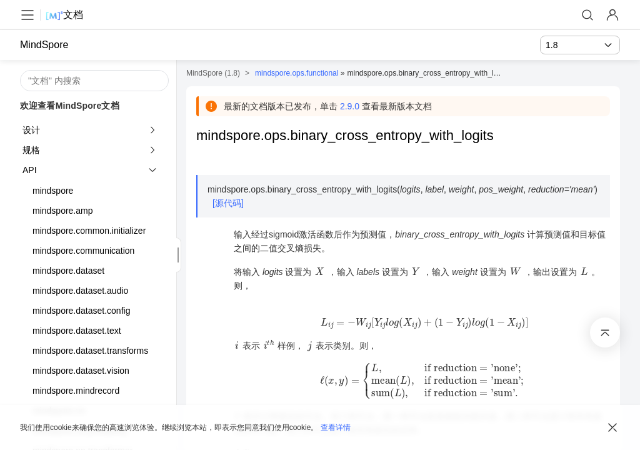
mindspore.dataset (68, 271)
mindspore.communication (83, 251)
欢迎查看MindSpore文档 (69, 106)
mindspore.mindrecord (75, 391)
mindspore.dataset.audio (80, 291)
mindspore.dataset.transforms (90, 351)
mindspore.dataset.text (76, 331)
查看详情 (336, 427)
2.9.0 (349, 106)
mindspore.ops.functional (296, 73)
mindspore (52, 191)
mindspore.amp (62, 211)
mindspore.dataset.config (81, 311)
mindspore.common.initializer (89, 231)
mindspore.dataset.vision (80, 371)
